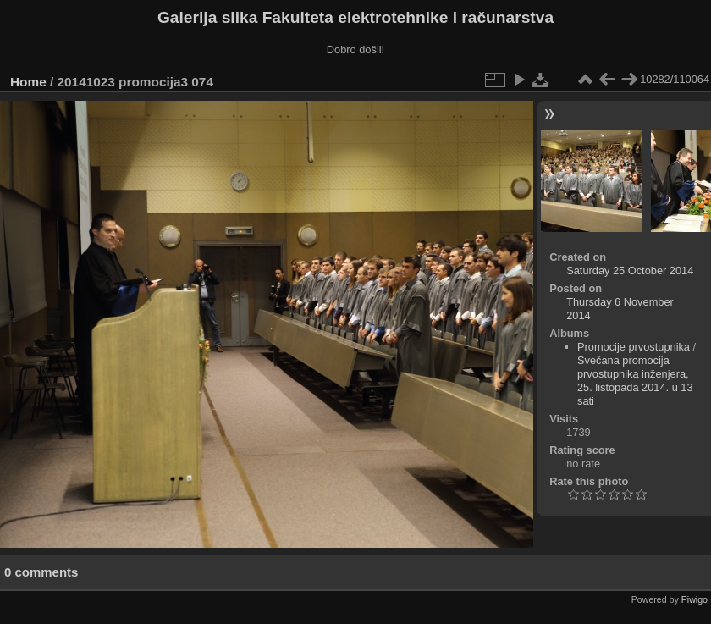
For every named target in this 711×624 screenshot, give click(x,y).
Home (28, 82)
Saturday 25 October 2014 (629, 270)
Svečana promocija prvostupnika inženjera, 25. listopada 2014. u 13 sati (635, 380)
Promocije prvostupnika (633, 346)
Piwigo (694, 599)
